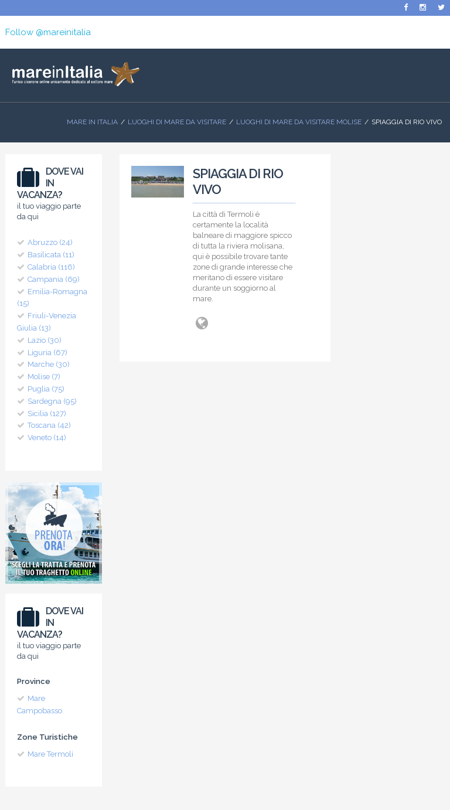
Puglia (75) (46, 388)
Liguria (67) (47, 352)
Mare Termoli (50, 754)
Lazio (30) (45, 340)
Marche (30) (49, 364)
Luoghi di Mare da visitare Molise (299, 122)
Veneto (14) (47, 437)
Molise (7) (44, 376)
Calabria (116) (51, 267)
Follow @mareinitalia (48, 32)
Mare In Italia (92, 122)
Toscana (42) (49, 425)
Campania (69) (54, 279)
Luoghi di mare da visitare (177, 122)
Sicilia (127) (47, 413)
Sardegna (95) (52, 401)
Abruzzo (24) (50, 242)
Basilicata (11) (51, 254)
